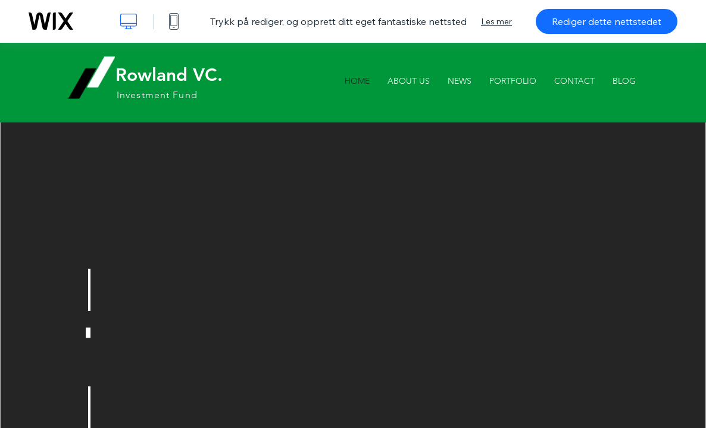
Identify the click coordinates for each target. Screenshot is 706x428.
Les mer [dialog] (496, 21)
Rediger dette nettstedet (606, 21)
